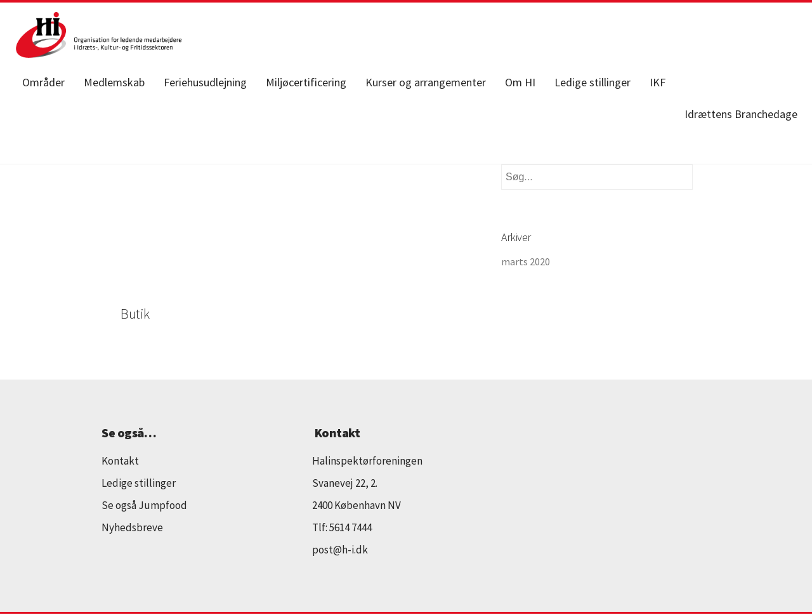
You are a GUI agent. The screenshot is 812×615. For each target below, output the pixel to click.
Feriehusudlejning (205, 82)
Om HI (520, 82)
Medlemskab (114, 82)
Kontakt (120, 461)
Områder (43, 82)
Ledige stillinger (592, 82)
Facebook (697, 82)
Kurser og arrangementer (425, 82)
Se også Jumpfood (144, 505)
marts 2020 (525, 261)
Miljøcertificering (306, 82)
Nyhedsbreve (132, 527)
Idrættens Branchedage (740, 114)
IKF (657, 82)
